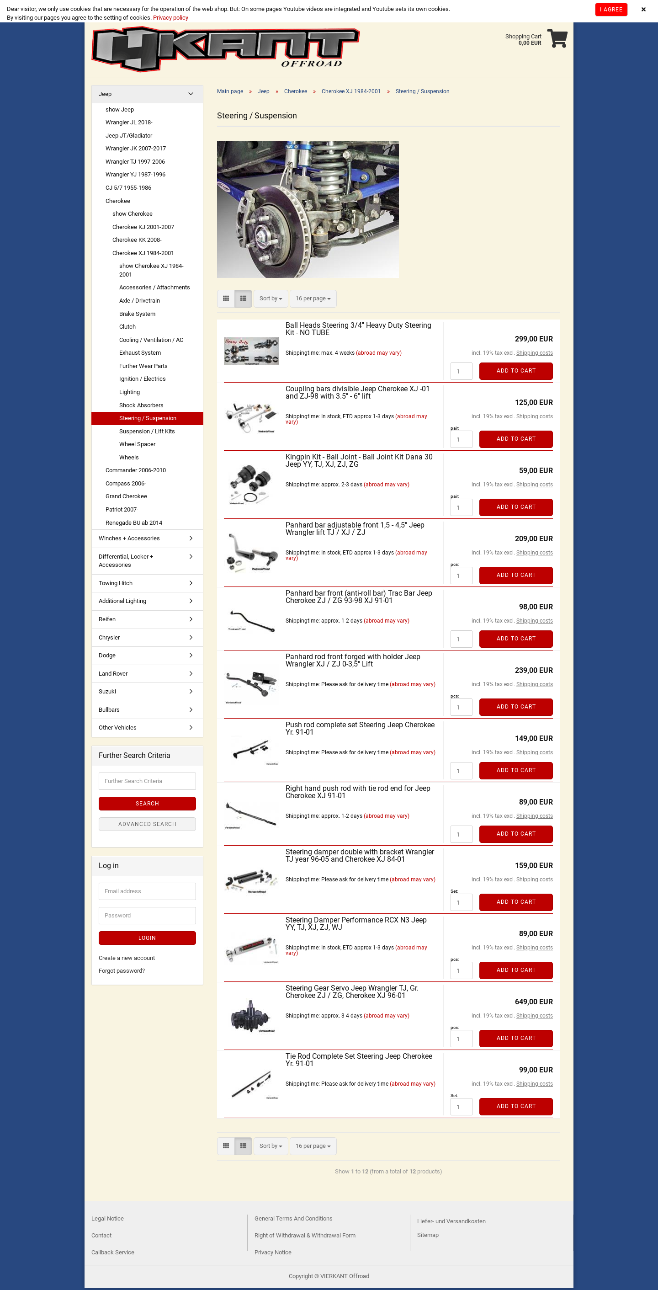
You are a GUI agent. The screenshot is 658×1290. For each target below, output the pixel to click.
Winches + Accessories (129, 540)
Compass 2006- (126, 485)
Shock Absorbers (141, 407)
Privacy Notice (273, 1254)
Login (147, 940)
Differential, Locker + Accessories (126, 562)
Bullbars (109, 711)
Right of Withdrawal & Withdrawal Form (305, 1237)
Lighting (129, 393)
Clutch (127, 328)
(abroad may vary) (379, 355)
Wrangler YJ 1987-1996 (135, 176)
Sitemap (428, 1236)
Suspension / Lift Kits (147, 433)
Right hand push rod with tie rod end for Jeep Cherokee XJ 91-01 (358, 794)
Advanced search (147, 826)
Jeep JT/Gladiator (129, 137)
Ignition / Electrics (142, 380)
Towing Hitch (116, 584)
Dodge (107, 657)
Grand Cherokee (126, 498)
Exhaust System (140, 354)
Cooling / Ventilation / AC (151, 341)
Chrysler (109, 639)
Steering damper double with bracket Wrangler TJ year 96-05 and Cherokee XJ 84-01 (360, 857)
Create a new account (127, 959)
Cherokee (118, 202)
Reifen (107, 621)
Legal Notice (107, 1220)
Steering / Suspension (147, 419)
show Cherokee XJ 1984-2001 (151, 272)
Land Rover (113, 675)
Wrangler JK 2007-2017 (136, 150)
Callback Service (112, 1254)
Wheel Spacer (137, 445)
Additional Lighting (122, 602)
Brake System (137, 315)
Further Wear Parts (143, 367)
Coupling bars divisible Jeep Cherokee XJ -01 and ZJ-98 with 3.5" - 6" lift (358, 394)
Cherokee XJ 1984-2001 (143, 254)
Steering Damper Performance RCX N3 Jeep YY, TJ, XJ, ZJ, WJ (356, 925)
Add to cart (516, 372)
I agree (611, 9)
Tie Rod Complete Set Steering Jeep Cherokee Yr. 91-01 (359, 1062)
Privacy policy (170, 17)
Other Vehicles (118, 729)
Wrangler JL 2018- (129, 124)
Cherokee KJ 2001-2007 (143, 228)
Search (147, 805)
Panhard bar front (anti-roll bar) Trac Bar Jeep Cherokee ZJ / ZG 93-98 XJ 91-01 (359, 599)
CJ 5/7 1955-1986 (128, 189)
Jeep (105, 95)
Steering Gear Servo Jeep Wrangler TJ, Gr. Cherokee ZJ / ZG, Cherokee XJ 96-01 (352, 994)
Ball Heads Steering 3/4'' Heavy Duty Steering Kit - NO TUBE (358, 331)
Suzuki (107, 693)
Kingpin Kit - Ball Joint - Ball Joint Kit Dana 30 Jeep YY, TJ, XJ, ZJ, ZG (359, 462)
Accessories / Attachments (154, 289)
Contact (101, 1237)
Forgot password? (122, 972)
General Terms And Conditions (294, 1220)
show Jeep (120, 111)
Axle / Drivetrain (139, 302)
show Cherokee (132, 215)
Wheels (129, 459)
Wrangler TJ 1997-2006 (135, 163)
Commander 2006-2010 (136, 472)
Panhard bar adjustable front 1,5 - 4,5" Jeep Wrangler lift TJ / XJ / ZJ (355, 530)
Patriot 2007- (122, 511)
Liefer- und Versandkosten (451, 1223)
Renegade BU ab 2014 (134, 524)
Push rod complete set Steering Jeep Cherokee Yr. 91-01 (360, 730)
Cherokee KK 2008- (137, 241)
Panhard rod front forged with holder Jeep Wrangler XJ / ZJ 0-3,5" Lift (353, 662)
